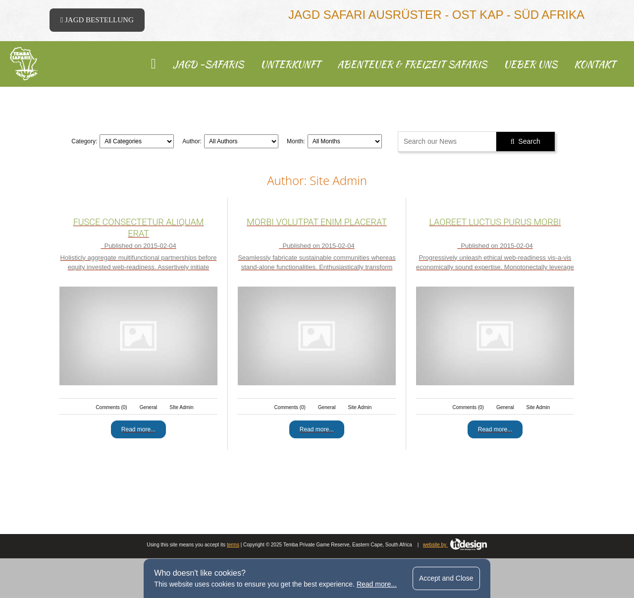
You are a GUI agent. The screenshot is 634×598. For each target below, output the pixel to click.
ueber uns (530, 64)
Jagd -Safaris (208, 64)
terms (233, 544)
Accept (446, 578)
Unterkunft (290, 64)
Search (525, 141)
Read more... (377, 584)
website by (455, 544)
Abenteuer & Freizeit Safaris (412, 64)
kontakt (595, 64)
